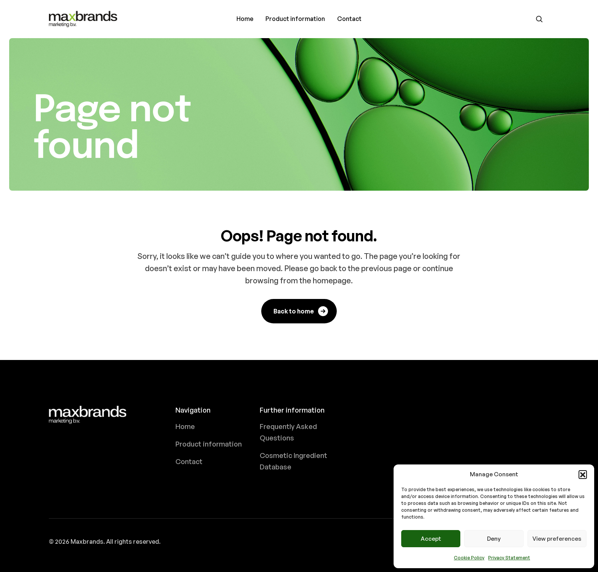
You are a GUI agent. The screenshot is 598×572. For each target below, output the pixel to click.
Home (244, 18)
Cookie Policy (469, 558)
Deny (494, 538)
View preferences (556, 538)
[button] (583, 474)
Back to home (301, 311)
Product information (295, 18)
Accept (431, 538)
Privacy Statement (509, 558)
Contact (349, 18)
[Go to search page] (539, 19)
